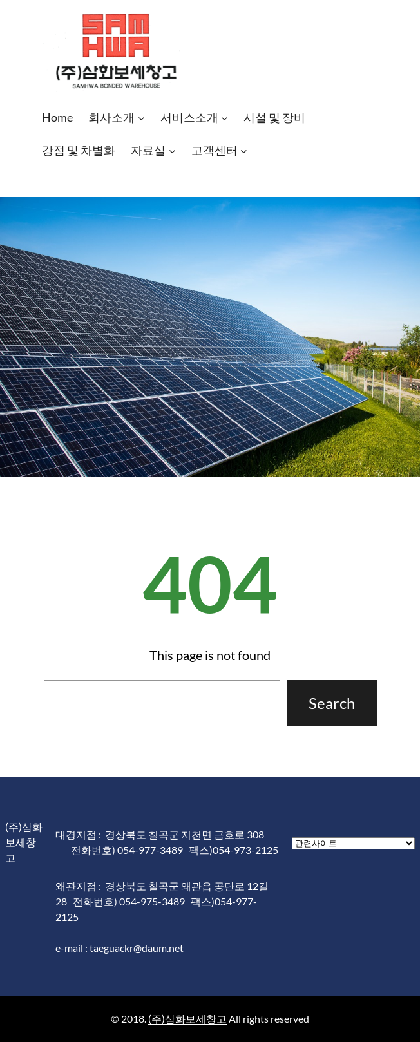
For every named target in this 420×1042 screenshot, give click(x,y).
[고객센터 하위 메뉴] (243, 151)
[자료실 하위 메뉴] (172, 151)
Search (332, 703)
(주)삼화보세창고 (187, 1018)
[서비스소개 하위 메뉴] (224, 118)
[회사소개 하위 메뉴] (141, 118)
